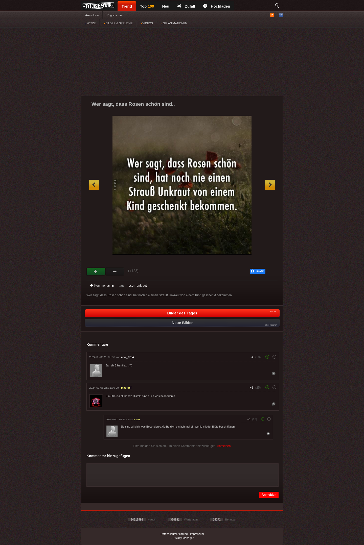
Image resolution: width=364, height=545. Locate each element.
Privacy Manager (183, 537)
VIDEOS (147, 23)
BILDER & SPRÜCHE (118, 23)
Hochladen (216, 6)
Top (147, 6)
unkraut (142, 285)
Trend (127, 6)
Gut (95, 271)
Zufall (186, 6)
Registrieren (114, 15)
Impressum (197, 533)
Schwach (114, 271)
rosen (131, 285)
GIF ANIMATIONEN (174, 23)
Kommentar (102, 285)
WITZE (90, 23)
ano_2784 (127, 357)
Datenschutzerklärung (174, 533)
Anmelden (92, 15)
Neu (165, 6)
